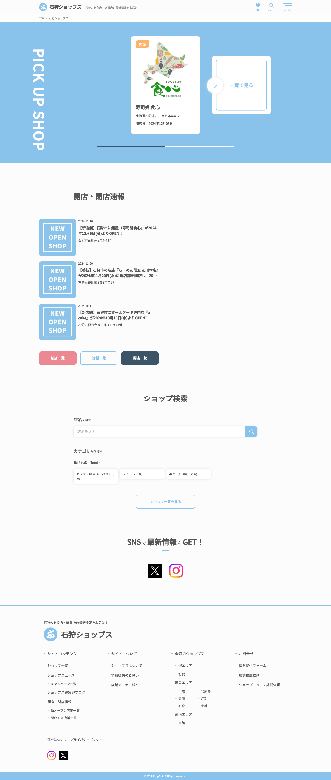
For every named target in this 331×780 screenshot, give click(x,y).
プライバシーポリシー (86, 739)
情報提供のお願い (125, 675)
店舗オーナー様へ (125, 684)
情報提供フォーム (252, 665)
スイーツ (132, 474)
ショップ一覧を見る (165, 501)
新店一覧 (58, 358)
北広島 (206, 691)
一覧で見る (241, 85)
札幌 (181, 674)
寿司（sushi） (183, 474)
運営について (57, 739)
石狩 (181, 705)
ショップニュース (61, 675)
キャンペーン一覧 (63, 683)
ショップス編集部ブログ (66, 692)
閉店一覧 (140, 358)
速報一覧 (99, 358)
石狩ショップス (60, 7)
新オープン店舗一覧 (65, 710)
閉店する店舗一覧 (64, 717)
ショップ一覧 (57, 665)
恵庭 (181, 698)
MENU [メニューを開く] (287, 9)
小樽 (204, 705)
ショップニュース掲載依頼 (259, 684)
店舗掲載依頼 (249, 675)
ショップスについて (126, 665)
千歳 (181, 691)
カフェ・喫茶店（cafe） (95, 476)
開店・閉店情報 (59, 701)
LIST (258, 7)
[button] (215, 85)
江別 (204, 698)
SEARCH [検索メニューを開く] (271, 9)
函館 (181, 722)
